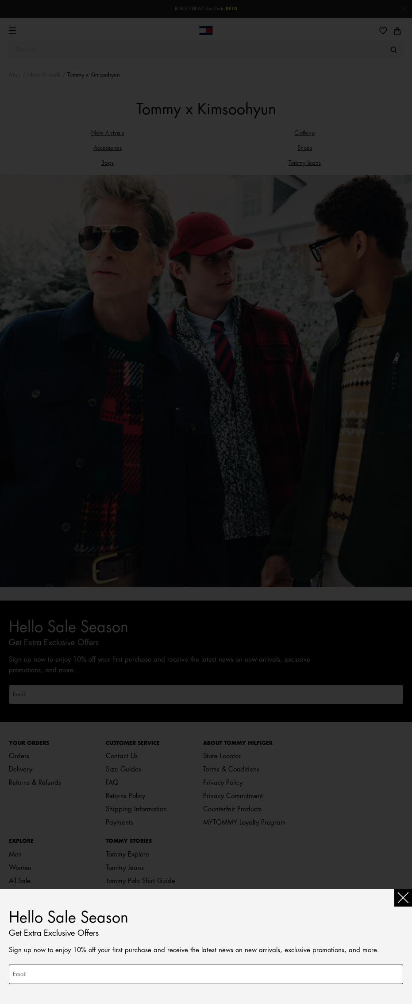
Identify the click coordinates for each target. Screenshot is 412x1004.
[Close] (403, 898)
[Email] (206, 974)
